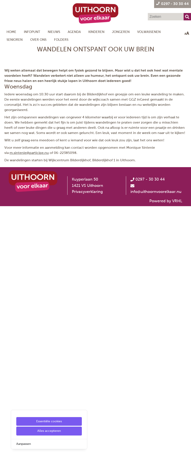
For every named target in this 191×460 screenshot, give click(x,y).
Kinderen (96, 32)
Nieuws (54, 32)
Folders (61, 39)
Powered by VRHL (165, 455)
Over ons (38, 39)
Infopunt (32, 32)
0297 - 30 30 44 (147, 433)
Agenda (74, 32)
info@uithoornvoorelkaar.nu (155, 445)
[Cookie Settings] (5, 453)
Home (11, 32)
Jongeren (121, 32)
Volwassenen (149, 32)
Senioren (15, 39)
